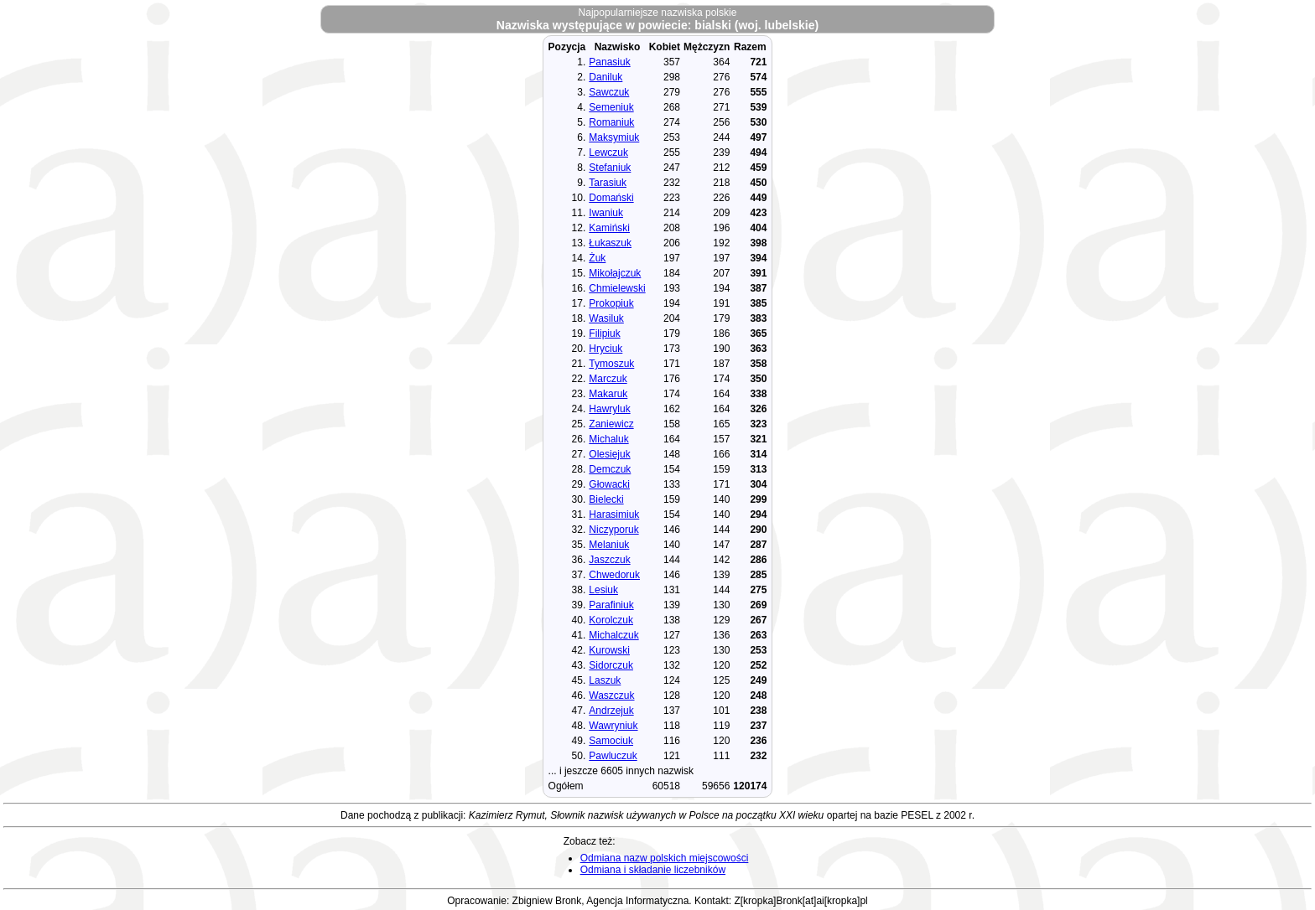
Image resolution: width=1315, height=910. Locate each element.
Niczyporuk (613, 529)
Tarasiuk (607, 183)
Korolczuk (611, 620)
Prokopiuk (611, 303)
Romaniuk (611, 122)
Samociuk (611, 741)
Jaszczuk (609, 560)
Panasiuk (609, 62)
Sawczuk (609, 92)
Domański (611, 198)
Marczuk (607, 379)
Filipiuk (604, 333)
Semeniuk (611, 107)
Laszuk (605, 680)
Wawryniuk (613, 726)
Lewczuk (608, 152)
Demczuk (610, 469)
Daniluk (605, 77)
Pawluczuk (613, 756)
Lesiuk (603, 590)
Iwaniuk (606, 213)
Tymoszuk (611, 364)
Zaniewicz (611, 424)
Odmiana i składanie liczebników (652, 870)
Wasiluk (606, 318)
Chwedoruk (614, 575)
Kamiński (609, 228)
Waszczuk (611, 695)
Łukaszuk (610, 243)
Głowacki (609, 484)
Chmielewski (617, 288)
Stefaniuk (610, 167)
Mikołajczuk (615, 273)
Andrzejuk (611, 710)
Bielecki (606, 499)
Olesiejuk (609, 454)
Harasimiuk (614, 514)
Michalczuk (613, 635)
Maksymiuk (614, 137)
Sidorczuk (611, 665)
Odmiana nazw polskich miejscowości (664, 858)
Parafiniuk (611, 605)
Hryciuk (605, 348)
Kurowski (609, 650)
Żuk (597, 258)
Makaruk (608, 394)
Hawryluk (609, 409)
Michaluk (608, 439)
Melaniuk (609, 545)
